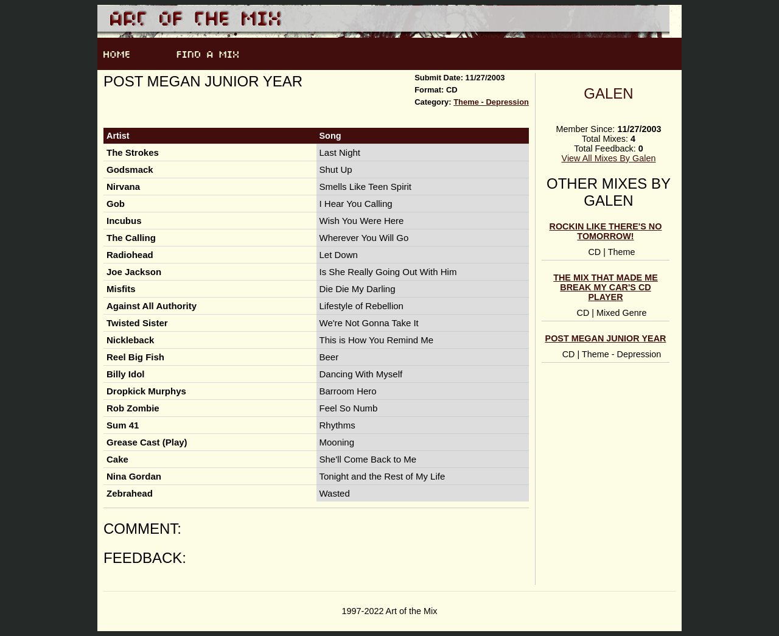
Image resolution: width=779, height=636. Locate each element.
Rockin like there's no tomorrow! (606, 231)
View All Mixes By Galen (609, 158)
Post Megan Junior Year (605, 338)
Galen (608, 93)
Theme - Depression (491, 102)
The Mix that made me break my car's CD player (605, 287)
